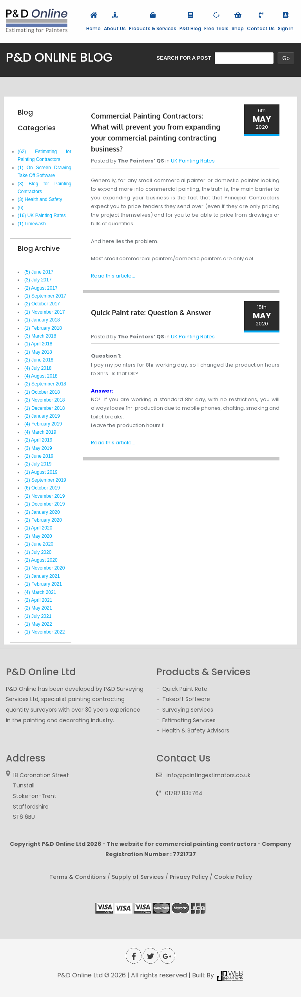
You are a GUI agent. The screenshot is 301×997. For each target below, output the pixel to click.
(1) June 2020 (38, 544)
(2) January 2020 (42, 512)
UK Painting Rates (193, 160)
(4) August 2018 (41, 376)
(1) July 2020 (37, 552)
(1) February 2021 (43, 584)
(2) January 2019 (42, 416)
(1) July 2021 (37, 616)
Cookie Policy (233, 877)
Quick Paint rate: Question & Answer (151, 312)
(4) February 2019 (43, 424)
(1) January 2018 (42, 320)
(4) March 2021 (40, 592)
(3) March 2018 (40, 336)
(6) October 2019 (42, 488)
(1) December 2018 (44, 408)
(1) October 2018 (42, 392)
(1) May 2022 (38, 624)
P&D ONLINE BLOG (59, 57)
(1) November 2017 (44, 312)
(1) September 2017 (45, 296)
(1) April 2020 (38, 528)
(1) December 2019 (44, 504)
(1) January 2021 (42, 576)
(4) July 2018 (37, 368)
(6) (21, 207)
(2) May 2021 (38, 608)
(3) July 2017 (37, 280)
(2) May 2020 (38, 536)
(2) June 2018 (38, 360)
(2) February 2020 (43, 520)
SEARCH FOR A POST (183, 58)
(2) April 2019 (38, 440)
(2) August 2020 (41, 560)
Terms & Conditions (77, 877)
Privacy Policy (189, 877)
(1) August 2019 (41, 472)
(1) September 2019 (45, 480)
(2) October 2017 (42, 304)
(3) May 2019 (38, 448)
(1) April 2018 (38, 344)
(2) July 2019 (37, 464)
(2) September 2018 (45, 384)
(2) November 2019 (44, 496)
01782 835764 (184, 793)
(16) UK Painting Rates (42, 215)
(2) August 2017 (41, 288)
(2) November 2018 (44, 400)
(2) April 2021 (38, 600)
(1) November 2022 (44, 632)
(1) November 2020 (44, 568)
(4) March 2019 (40, 432)
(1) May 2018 (38, 352)
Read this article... (113, 275)
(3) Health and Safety (40, 199)
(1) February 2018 (43, 328)
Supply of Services (138, 877)
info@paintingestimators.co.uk (208, 775)
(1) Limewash (32, 223)
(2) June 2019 (38, 456)
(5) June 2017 (38, 272)
